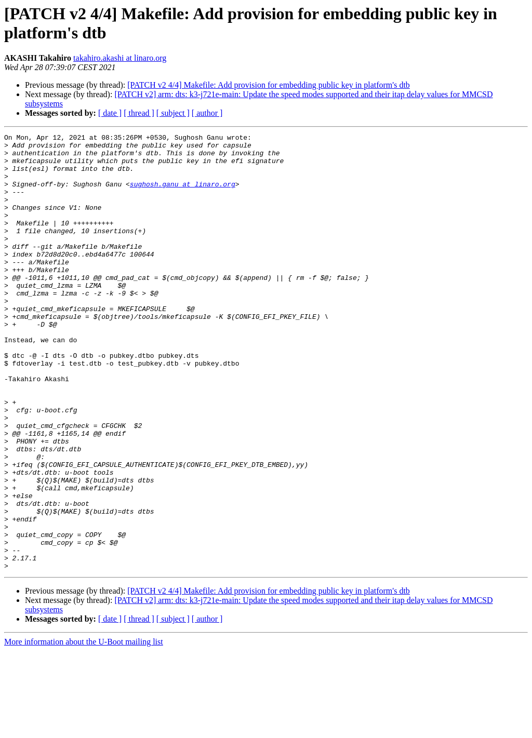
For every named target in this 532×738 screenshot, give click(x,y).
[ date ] (110, 113)
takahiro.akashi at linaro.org (119, 57)
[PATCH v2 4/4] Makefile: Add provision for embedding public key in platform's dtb (268, 84)
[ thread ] (139, 113)
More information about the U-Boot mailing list (83, 728)
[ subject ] (173, 113)
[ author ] (207, 113)
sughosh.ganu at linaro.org (182, 194)
